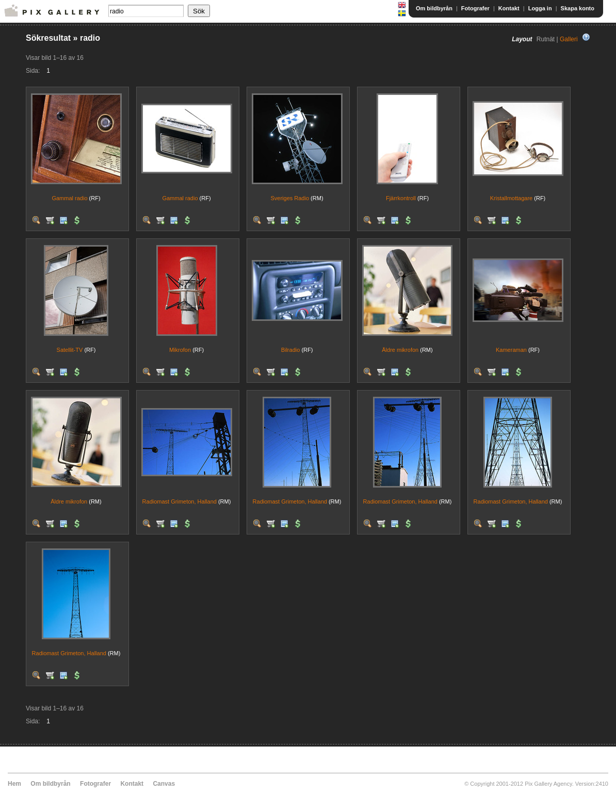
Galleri (569, 39)
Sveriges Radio (289, 198)
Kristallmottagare (511, 198)
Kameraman (511, 350)
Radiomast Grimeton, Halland (179, 501)
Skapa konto (577, 8)
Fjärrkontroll (401, 198)
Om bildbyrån (434, 8)
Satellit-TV (70, 350)
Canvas (164, 783)
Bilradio (290, 350)
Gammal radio (69, 198)
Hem (14, 783)
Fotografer (475, 8)
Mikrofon (180, 350)
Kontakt (509, 8)
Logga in (540, 8)
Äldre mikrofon (400, 350)
